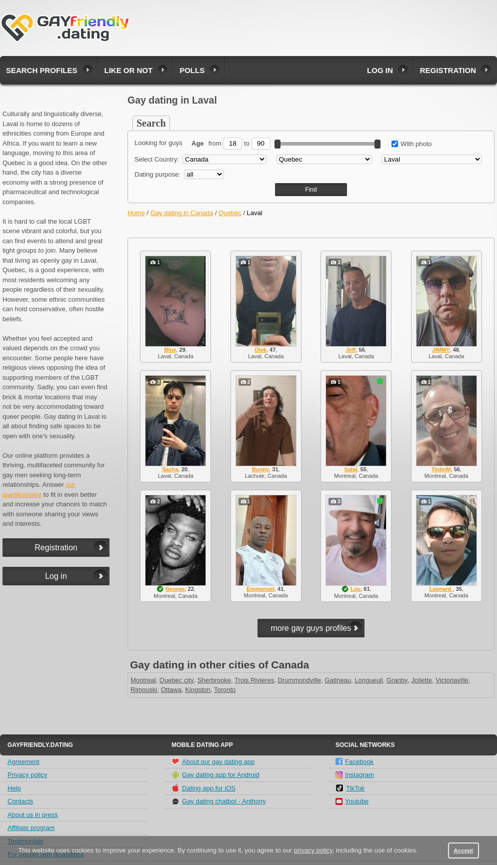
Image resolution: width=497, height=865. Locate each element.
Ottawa (171, 689)
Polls (192, 70)
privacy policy (313, 850)
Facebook (355, 761)
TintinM (440, 469)
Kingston (197, 689)
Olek (260, 350)
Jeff (351, 350)
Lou (355, 589)
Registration (448, 70)
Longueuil (368, 680)
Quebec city (177, 680)
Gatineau (337, 680)
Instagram (355, 774)
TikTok (350, 788)
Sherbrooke (214, 680)
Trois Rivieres (254, 680)
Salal (351, 469)
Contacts (20, 801)
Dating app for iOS (204, 788)
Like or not (128, 70)
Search (151, 123)
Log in (380, 70)
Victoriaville (452, 680)
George (175, 589)
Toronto (225, 689)
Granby (397, 680)
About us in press (33, 814)
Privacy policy (27, 774)
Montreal (143, 680)
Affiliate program (31, 827)
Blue (170, 350)
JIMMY (441, 350)
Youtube (352, 801)
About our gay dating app (213, 761)
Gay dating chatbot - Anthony (219, 801)
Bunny (260, 469)
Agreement (24, 761)
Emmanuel (260, 589)
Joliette (422, 680)
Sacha (170, 469)
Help (14, 788)
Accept (463, 850)
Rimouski (143, 689)
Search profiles (42, 70)
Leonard (441, 589)
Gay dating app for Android (216, 775)
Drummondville (299, 680)
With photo (412, 144)
